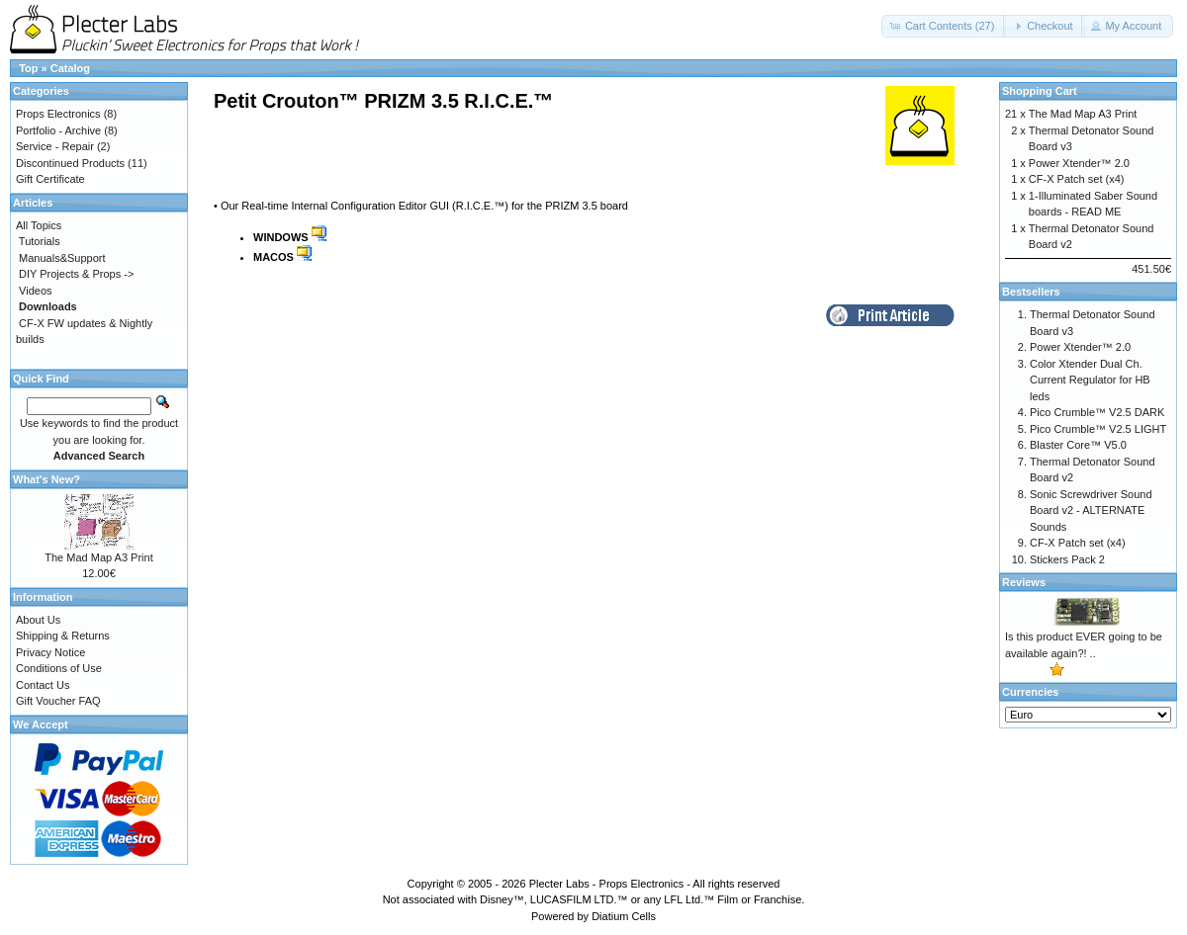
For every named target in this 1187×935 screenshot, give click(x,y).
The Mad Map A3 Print (98, 557)
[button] (944, 26)
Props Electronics (58, 114)
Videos (35, 291)
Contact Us (42, 685)
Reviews (1024, 582)
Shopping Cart (1039, 91)
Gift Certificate (50, 179)
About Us (38, 620)
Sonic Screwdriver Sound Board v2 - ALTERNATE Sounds (1091, 510)
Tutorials (39, 241)
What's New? (46, 479)
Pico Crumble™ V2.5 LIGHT (1098, 429)
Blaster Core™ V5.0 (1078, 445)
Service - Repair (55, 146)
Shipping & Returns (63, 635)
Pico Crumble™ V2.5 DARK (1097, 412)
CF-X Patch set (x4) (1077, 179)
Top (28, 68)
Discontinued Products (70, 163)
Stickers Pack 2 (1067, 559)
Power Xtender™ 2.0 (1079, 163)
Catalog (70, 68)
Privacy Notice (50, 652)
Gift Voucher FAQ (58, 701)
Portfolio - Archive (58, 130)
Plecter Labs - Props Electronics (607, 884)
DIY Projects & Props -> (76, 274)
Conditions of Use (59, 668)
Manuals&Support (62, 258)
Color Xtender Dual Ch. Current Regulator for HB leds (1090, 380)
